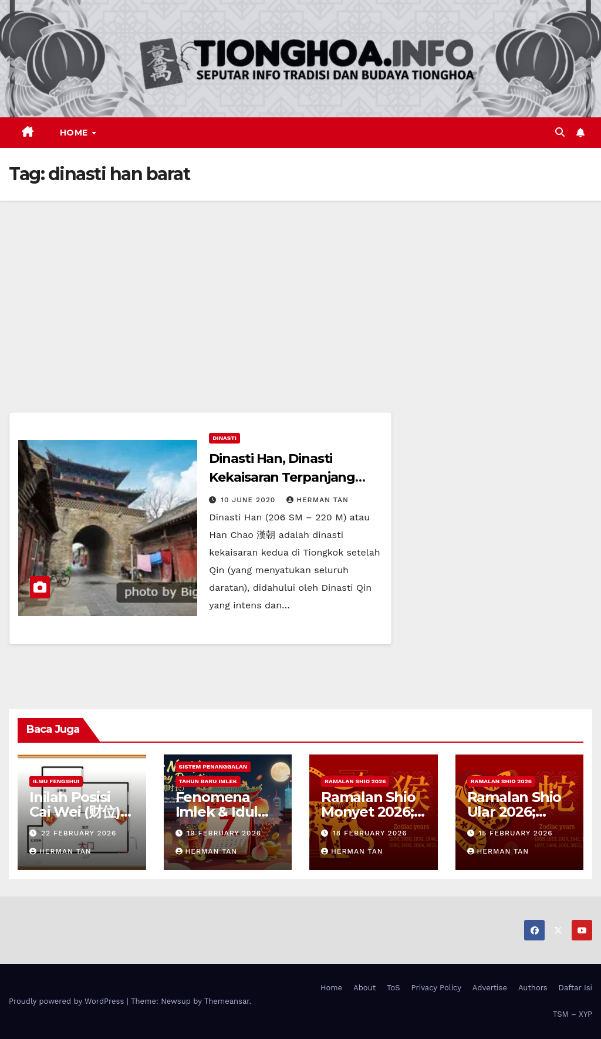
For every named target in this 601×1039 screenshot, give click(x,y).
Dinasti (224, 438)
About (364, 987)
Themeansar (226, 1001)
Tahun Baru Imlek (208, 781)
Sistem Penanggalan (213, 766)
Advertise (489, 987)
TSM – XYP (572, 1014)
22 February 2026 (78, 833)
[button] (560, 132)
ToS (393, 987)
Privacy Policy (436, 987)
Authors (533, 987)
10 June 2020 (249, 500)
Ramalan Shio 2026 (355, 781)
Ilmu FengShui (56, 781)
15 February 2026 (515, 833)
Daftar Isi (575, 987)
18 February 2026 (370, 833)
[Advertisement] (300, 289)
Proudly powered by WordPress (68, 1001)
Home (75, 132)
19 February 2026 (224, 833)
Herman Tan (317, 500)
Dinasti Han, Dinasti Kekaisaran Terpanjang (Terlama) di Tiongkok (282, 477)
